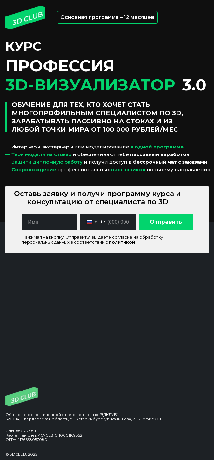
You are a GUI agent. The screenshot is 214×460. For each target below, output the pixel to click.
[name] (49, 222)
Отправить (166, 222)
